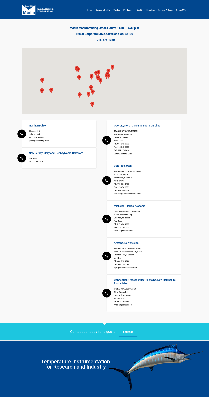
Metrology (158, 393)
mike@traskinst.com (123, 153)
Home (110, 393)
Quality (149, 393)
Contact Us (183, 393)
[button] (92, 104)
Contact (128, 332)
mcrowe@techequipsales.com (127, 193)
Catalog (132, 393)
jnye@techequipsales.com (125, 267)
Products (140, 393)
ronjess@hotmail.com (123, 230)
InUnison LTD (61, 393)
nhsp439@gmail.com (123, 305)
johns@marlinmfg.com (39, 141)
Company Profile (121, 393)
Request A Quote (170, 393)
